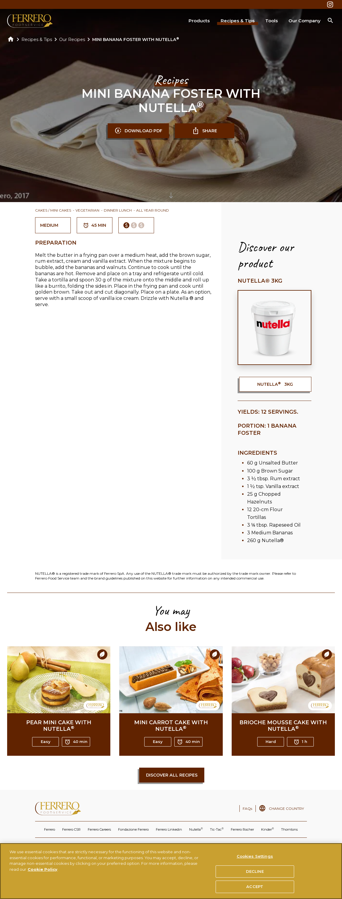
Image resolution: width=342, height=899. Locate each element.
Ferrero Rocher (242, 829)
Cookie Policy (42, 872)
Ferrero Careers (99, 829)
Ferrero (49, 829)
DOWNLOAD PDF (138, 130)
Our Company (304, 20)
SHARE (204, 130)
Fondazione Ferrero (133, 829)
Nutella (196, 829)
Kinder (267, 829)
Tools (271, 20)
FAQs (247, 808)
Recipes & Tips (238, 20)
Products (199, 20)
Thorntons (289, 829)
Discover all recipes (171, 775)
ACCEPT (254, 889)
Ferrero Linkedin (169, 829)
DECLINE (255, 874)
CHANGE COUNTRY (286, 808)
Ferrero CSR (71, 829)
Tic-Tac (217, 829)
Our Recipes (72, 39)
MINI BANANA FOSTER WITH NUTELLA (135, 39)
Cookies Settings (255, 859)
